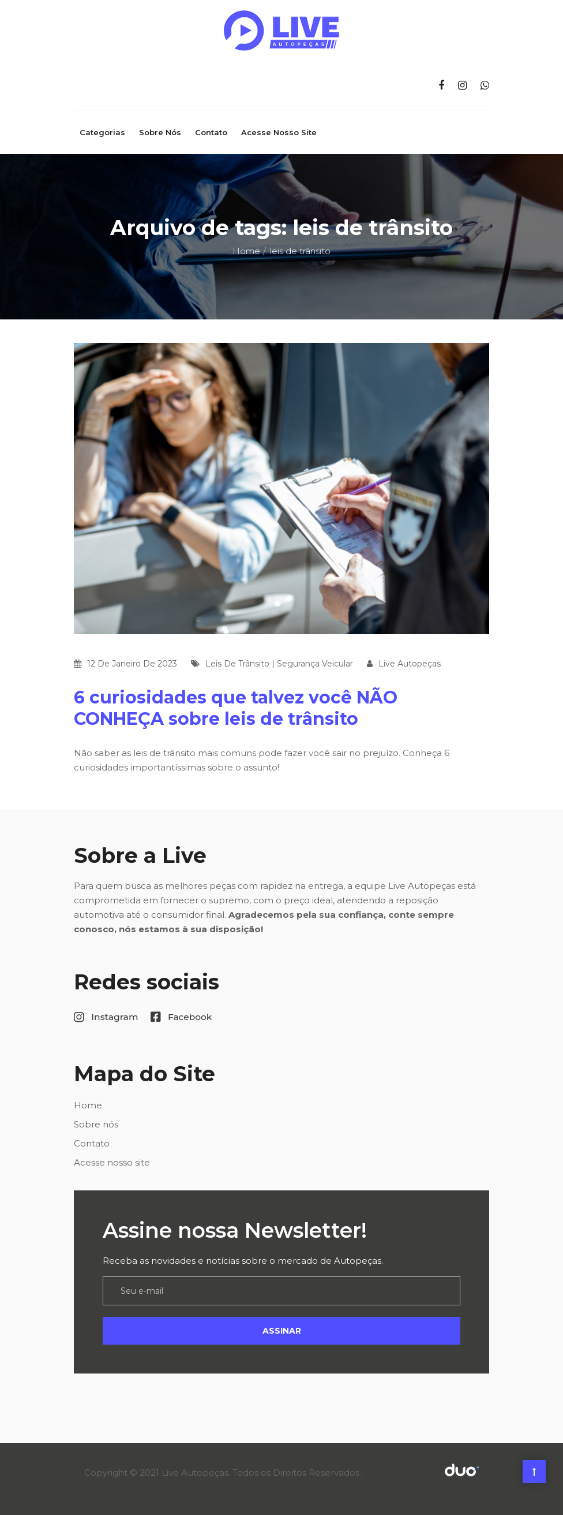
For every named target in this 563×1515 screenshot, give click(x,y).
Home (246, 250)
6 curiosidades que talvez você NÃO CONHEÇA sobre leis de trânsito (235, 708)
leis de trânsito (237, 663)
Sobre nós (160, 132)
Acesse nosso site (279, 132)
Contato (211, 132)
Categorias (102, 132)
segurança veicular (315, 663)
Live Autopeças (409, 663)
